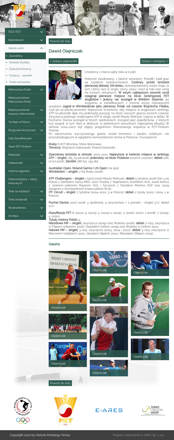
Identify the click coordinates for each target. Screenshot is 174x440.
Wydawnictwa (25, 208)
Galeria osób (25, 48)
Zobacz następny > (155, 61)
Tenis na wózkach (25, 191)
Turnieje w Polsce (25, 122)
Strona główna (83, 15)
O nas (150, 15)
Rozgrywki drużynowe (25, 130)
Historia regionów (25, 171)
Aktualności (114, 13)
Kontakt (160, 13)
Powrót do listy (60, 41)
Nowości (97, 13)
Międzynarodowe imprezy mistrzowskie (25, 111)
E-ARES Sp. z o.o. (152, 435)
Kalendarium (25, 40)
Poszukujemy (134, 13)
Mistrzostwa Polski (25, 89)
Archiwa (25, 216)
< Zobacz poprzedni (63, 61)
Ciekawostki (25, 163)
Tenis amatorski (25, 199)
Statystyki (25, 155)
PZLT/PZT (25, 32)
